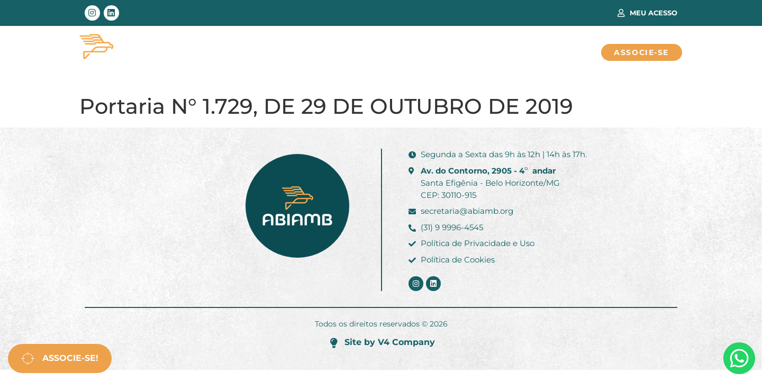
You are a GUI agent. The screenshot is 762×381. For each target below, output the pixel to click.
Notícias (468, 52)
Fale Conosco (548, 52)
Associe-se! (59, 358)
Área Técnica (237, 52)
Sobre (399, 52)
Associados (324, 52)
